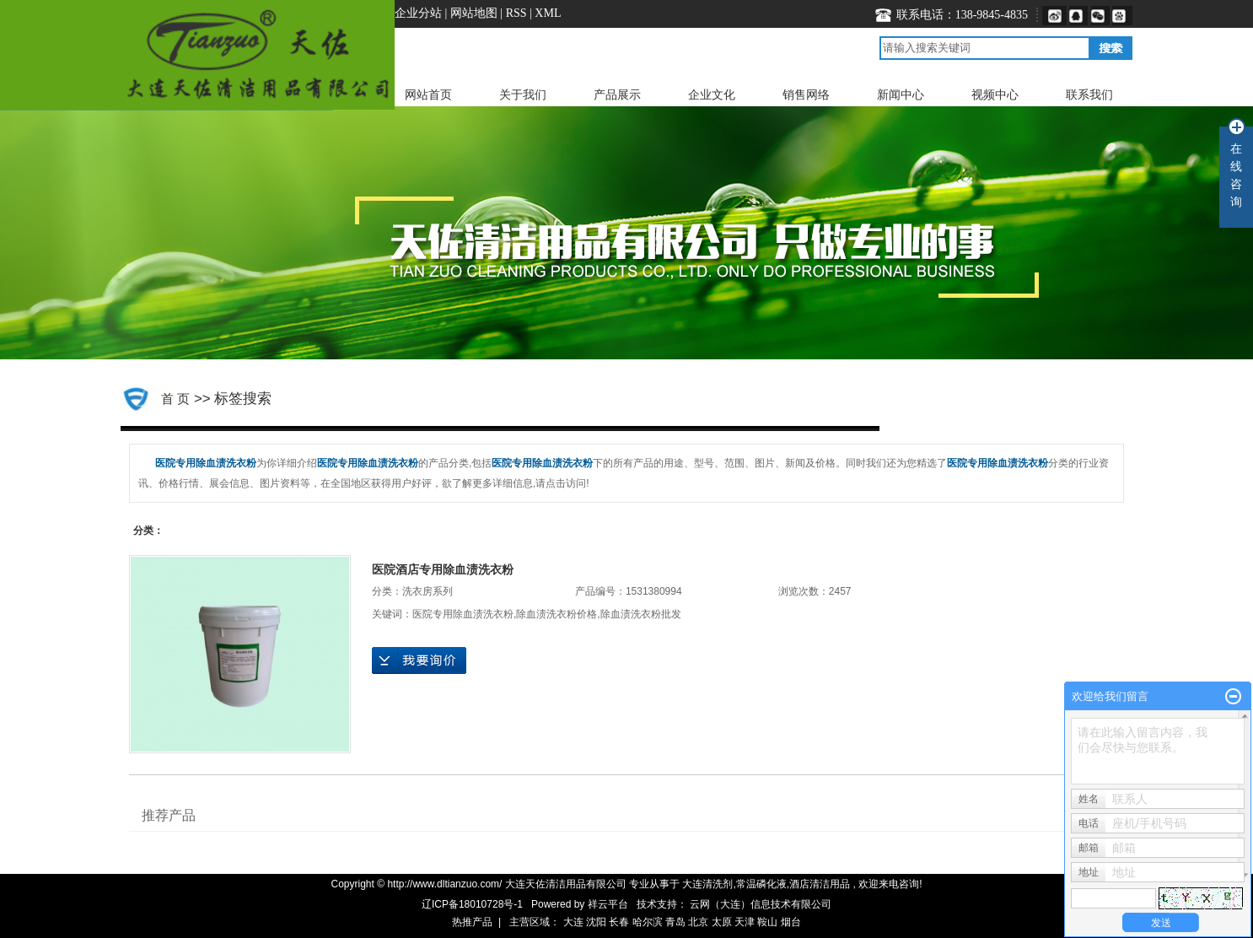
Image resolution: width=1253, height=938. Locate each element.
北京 (698, 922)
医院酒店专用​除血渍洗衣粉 (443, 569)
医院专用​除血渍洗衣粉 (463, 614)
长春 (619, 922)
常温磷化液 (761, 884)
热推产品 (472, 922)
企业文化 (711, 94)
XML (548, 13)
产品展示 (617, 94)
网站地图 (475, 13)
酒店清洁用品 (819, 884)
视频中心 (995, 94)
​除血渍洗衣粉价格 (556, 614)
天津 (744, 922)
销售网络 (806, 94)
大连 (573, 922)
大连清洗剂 (707, 884)
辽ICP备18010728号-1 (472, 904)
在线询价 (419, 660)
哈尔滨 (647, 922)
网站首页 (428, 94)
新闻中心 (900, 94)
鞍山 (767, 922)
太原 (722, 922)
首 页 (175, 398)
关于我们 (522, 94)
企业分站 (418, 13)
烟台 (791, 922)
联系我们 (1089, 94)
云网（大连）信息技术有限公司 (760, 904)
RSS (516, 13)
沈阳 (596, 922)
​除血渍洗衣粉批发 (640, 614)
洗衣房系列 (427, 591)
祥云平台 (608, 904)
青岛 (675, 922)
